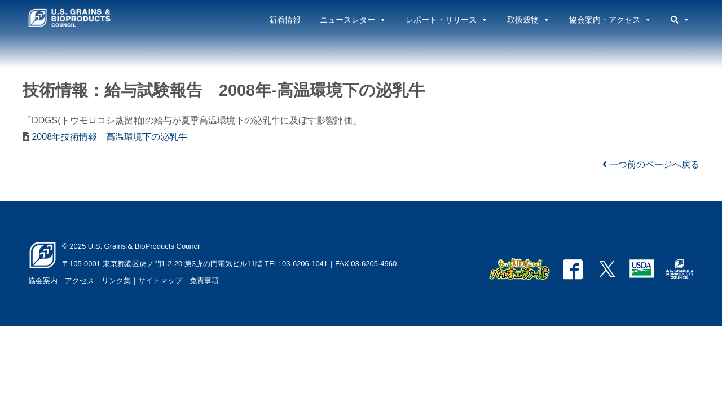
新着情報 (285, 19)
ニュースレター (353, 19)
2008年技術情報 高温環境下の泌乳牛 (108, 137)
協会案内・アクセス (610, 19)
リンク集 (116, 280)
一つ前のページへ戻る (650, 164)
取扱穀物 (528, 19)
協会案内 (43, 280)
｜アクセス (76, 280)
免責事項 (204, 280)
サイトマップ (160, 280)
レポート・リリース (447, 19)
